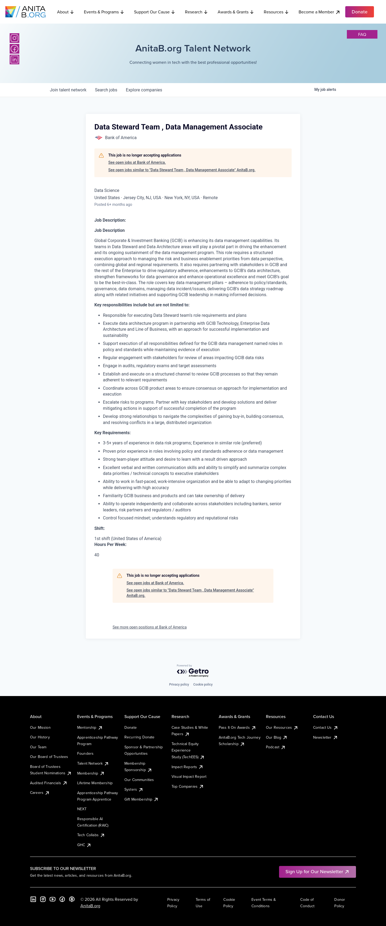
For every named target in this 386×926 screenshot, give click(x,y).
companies (144, 89)
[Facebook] (14, 49)
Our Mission (40, 727)
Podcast (276, 747)
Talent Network (93, 763)
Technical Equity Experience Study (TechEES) (188, 750)
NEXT (82, 809)
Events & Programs (104, 12)
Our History (40, 737)
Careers (40, 792)
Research (196, 12)
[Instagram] (14, 38)
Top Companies (188, 786)
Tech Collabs (91, 835)
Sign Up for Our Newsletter (317, 871)
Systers (133, 789)
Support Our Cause (154, 12)
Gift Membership (141, 799)
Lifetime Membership (95, 783)
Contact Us (325, 727)
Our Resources (282, 727)
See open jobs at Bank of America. (137, 162)
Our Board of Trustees (49, 756)
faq (362, 34)
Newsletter (325, 737)
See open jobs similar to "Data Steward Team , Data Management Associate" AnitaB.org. (181, 170)
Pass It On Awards (237, 727)
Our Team (38, 747)
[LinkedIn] (14, 59)
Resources (276, 12)
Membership (91, 773)
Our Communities (139, 779)
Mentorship (90, 727)
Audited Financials (49, 783)
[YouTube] (52, 899)
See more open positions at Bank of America (150, 627)
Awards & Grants (236, 12)
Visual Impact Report (189, 776)
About (65, 12)
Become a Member (319, 12)
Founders (85, 753)
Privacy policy (179, 684)
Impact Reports (187, 766)
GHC (84, 844)
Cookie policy (203, 684)
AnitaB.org (90, 906)
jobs (106, 89)
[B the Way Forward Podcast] (72, 899)
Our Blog (277, 737)
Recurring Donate (139, 737)
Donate (130, 727)
